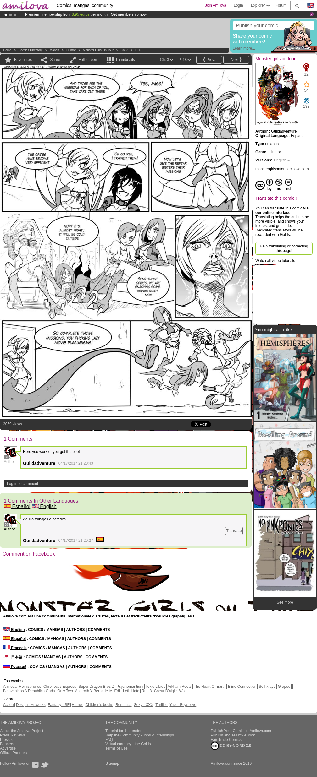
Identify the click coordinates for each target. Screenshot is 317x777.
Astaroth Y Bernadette (93, 691)
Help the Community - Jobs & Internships (139, 735)
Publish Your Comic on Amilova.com (241, 731)
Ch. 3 (124, 50)
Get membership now (129, 14)
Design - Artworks (31, 705)
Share (55, 59)
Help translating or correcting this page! (284, 248)
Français (15, 648)
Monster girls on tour (98, 50)
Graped (284, 686)
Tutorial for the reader (123, 731)
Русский (14, 667)
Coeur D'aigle (166, 691)
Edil (117, 691)
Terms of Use (116, 748)
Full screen (88, 59)
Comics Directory (30, 50)
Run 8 (147, 691)
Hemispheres (30, 686)
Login (238, 5)
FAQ (109, 739)
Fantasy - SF (59, 705)
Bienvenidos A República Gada (29, 691)
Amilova (10, 686)
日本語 (12, 657)
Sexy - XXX (143, 705)
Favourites (23, 59)
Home (7, 50)
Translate (234, 531)
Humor (71, 50)
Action (8, 705)
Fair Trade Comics (226, 739)
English (44, 506)
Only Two (65, 691)
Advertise (8, 748)
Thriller (161, 705)
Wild (182, 691)
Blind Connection (242, 686)
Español (17, 506)
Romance (123, 705)
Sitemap (112, 763)
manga (54, 50)
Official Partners (13, 753)
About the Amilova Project (21, 731)
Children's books (99, 705)
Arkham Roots (180, 686)
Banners (7, 744)
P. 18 (138, 50)
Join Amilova (215, 5)
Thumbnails (125, 59)
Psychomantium (129, 686)
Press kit (7, 739)
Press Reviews (12, 735)
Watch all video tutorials (275, 260)
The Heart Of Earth (209, 686)
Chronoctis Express (59, 686)
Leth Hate (131, 691)
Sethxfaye (267, 686)
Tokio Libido (155, 686)
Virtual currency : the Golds (128, 744)
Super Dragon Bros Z (96, 686)
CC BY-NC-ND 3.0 (231, 746)
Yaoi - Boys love (182, 705)
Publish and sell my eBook (233, 735)
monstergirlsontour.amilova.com (282, 169)
